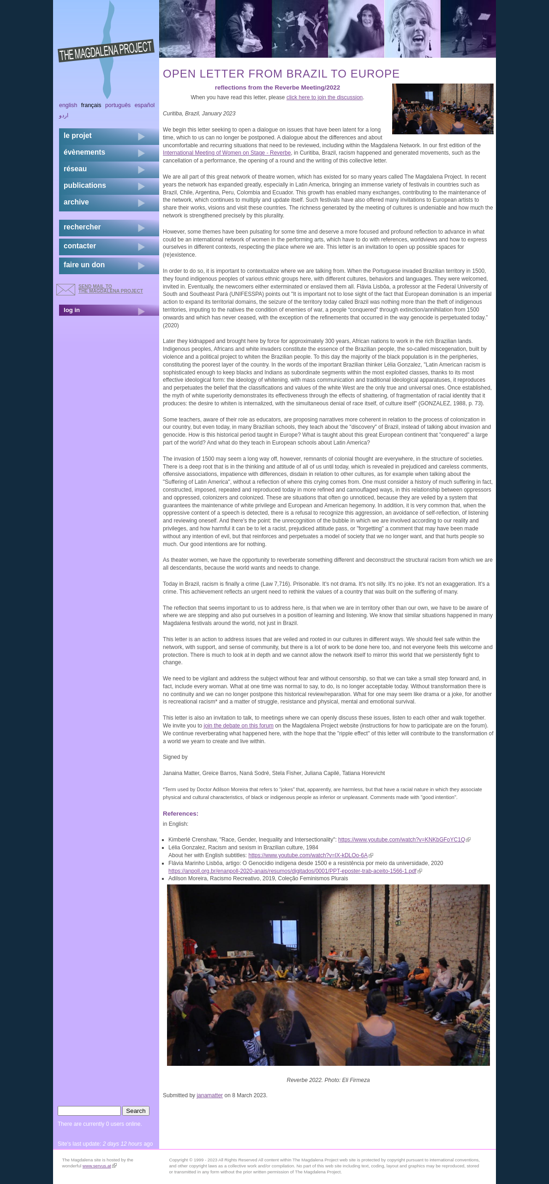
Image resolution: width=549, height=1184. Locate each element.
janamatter (210, 1095)
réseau (75, 169)
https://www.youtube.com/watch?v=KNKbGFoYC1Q (404, 839)
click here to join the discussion (324, 97)
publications (85, 185)
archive (76, 202)
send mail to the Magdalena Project (110, 289)
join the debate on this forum (239, 725)
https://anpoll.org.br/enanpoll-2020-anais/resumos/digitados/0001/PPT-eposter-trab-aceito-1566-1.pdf (295, 871)
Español (145, 105)
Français (91, 105)
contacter (80, 246)
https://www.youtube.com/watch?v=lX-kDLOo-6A (310, 855)
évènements (84, 152)
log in (72, 310)
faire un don (84, 265)
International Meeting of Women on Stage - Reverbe (227, 153)
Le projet (78, 135)
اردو (63, 115)
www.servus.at (100, 1165)
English (68, 105)
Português (118, 105)
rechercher (82, 227)
